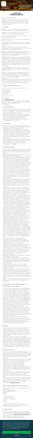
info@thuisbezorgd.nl (9, 99)
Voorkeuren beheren (6, 427)
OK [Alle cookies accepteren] (16, 432)
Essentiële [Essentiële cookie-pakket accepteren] (16, 435)
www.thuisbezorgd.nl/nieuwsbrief (21, 414)
